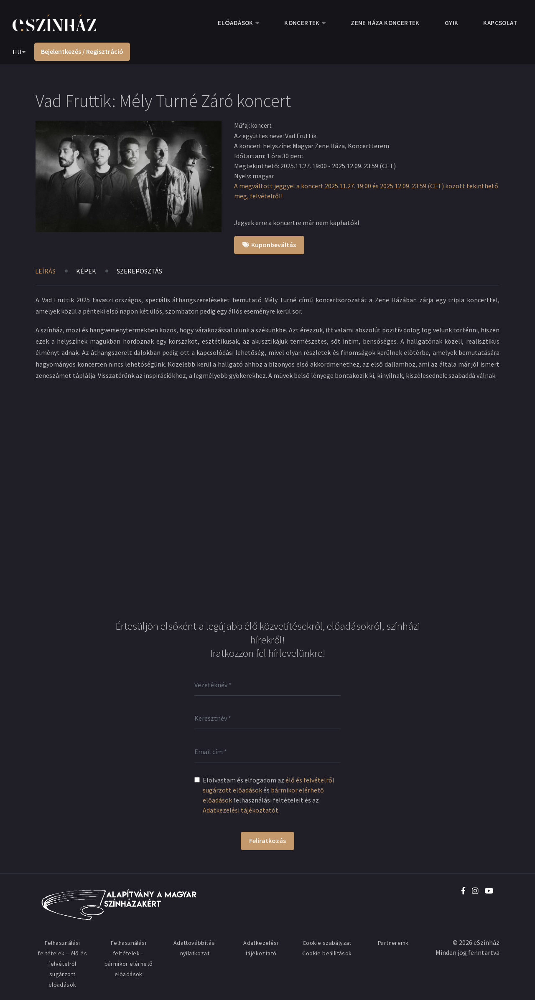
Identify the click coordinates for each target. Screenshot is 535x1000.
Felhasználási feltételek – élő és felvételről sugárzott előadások (62, 963)
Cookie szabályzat (327, 943)
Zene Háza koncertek (385, 23)
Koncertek (302, 23)
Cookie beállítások (327, 953)
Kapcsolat (500, 23)
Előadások (235, 23)
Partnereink (393, 943)
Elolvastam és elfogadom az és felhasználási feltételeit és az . (268, 795)
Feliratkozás (267, 840)
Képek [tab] (86, 271)
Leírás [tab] (45, 271)
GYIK (452, 23)
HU (17, 52)
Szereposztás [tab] (139, 271)
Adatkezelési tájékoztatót (240, 810)
